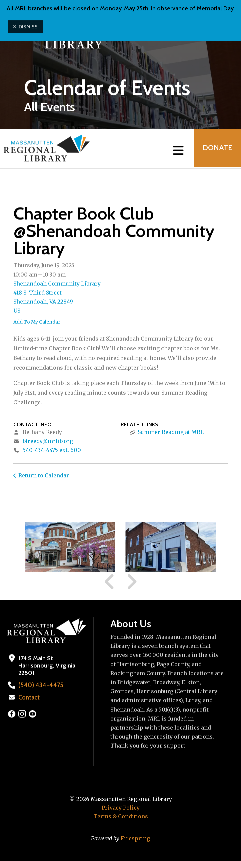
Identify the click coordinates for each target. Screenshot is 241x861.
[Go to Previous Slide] (109, 582)
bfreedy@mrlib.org (48, 441)
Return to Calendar (43, 475)
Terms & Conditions (120, 816)
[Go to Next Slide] (131, 582)
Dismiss (25, 27)
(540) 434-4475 (39, 685)
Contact (29, 697)
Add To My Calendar (36, 322)
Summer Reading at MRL (171, 432)
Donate (216, 148)
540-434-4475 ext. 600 (52, 450)
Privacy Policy (121, 807)
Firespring (135, 838)
